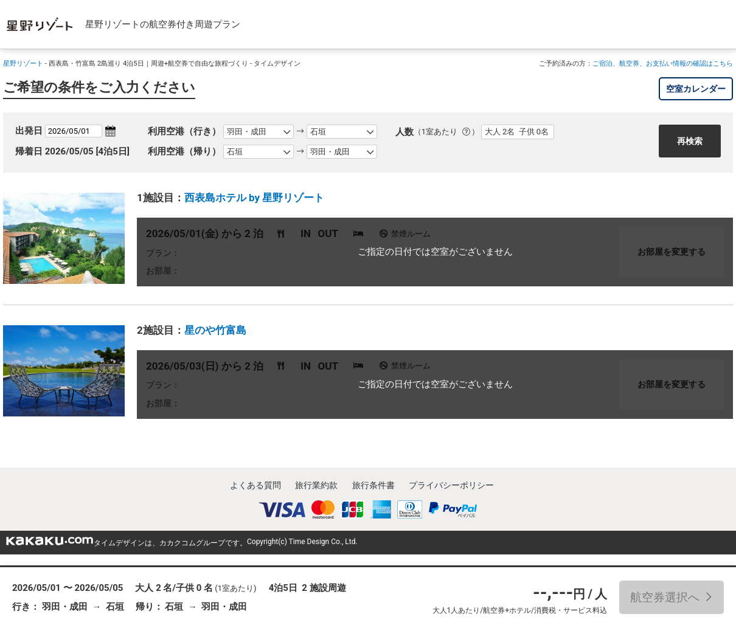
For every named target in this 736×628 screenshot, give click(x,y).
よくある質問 (255, 485)
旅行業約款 (316, 485)
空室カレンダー (696, 89)
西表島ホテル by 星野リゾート (254, 198)
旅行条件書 (373, 485)
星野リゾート (23, 63)
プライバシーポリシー (451, 485)
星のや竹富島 (215, 330)
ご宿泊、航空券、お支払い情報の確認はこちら (662, 63)
